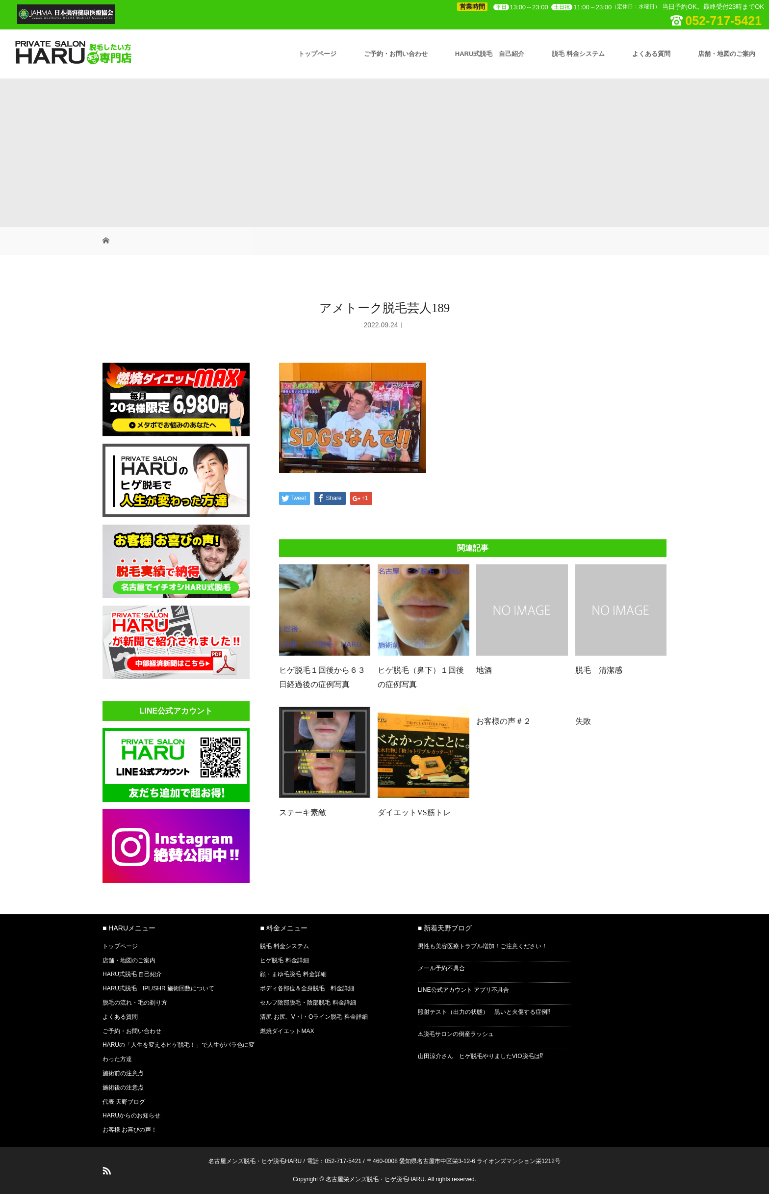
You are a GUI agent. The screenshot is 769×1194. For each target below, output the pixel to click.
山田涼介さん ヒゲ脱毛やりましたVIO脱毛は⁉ (480, 1056)
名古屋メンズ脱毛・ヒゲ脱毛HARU (255, 1161)
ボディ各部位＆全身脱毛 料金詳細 (307, 988)
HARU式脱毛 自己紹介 (490, 53)
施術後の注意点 (123, 1087)
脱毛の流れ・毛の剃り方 (135, 1002)
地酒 (484, 670)
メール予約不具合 (441, 968)
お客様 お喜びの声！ (130, 1129)
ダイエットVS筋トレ (414, 812)
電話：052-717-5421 (334, 1161)
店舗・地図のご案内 (726, 53)
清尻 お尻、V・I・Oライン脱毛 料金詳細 (313, 1016)
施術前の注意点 (123, 1073)
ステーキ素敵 (302, 812)
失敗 (583, 721)
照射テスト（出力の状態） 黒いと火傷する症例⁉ (484, 1011)
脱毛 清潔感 (598, 670)
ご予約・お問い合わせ (396, 53)
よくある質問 (651, 53)
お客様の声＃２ (503, 721)
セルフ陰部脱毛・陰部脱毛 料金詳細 (308, 1002)
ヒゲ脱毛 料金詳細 (284, 960)
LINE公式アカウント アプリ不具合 (463, 989)
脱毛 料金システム (578, 53)
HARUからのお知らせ (131, 1115)
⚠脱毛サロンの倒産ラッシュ (456, 1034)
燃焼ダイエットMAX (287, 1031)
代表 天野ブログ (124, 1101)
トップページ (317, 53)
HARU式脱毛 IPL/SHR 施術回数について (158, 988)
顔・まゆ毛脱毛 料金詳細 (293, 974)
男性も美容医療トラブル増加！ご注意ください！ (482, 946)
